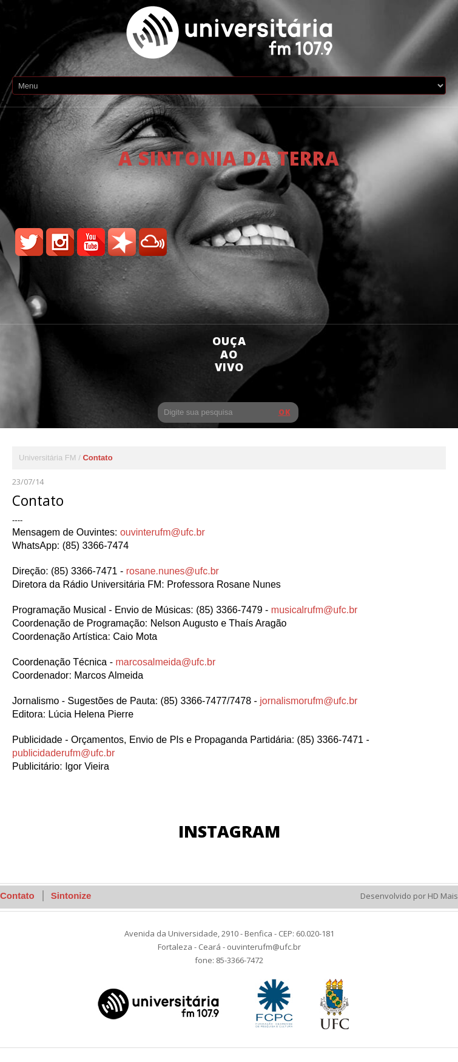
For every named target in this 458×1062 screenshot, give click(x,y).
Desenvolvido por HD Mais (409, 895)
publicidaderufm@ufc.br (63, 753)
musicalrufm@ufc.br (314, 610)
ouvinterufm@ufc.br (162, 532)
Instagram (229, 831)
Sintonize (71, 895)
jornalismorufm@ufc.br (308, 701)
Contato (17, 895)
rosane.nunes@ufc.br (172, 571)
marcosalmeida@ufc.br (165, 662)
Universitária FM (47, 457)
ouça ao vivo (229, 354)
